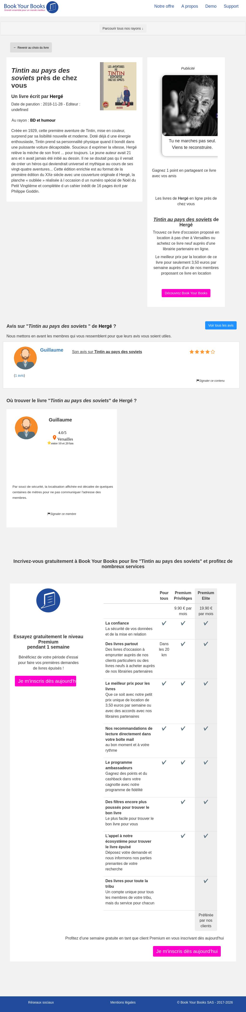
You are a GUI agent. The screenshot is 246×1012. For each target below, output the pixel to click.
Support (231, 6)
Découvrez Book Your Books (186, 293)
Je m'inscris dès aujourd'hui (47, 681)
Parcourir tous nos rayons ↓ (123, 28)
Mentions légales (122, 1002)
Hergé (56, 96)
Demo (210, 6)
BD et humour (42, 120)
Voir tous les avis (221, 325)
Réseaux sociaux (41, 1002)
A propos (189, 6)
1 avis (19, 375)
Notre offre (164, 6)
